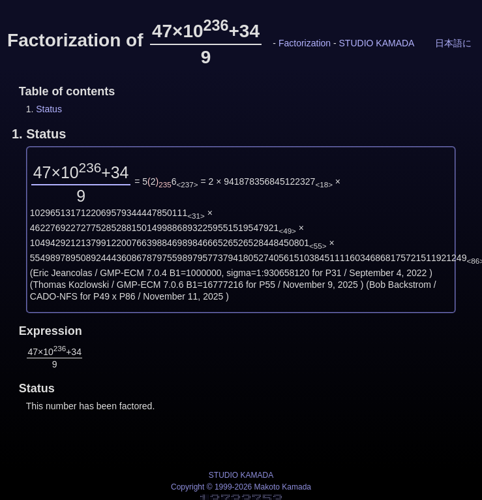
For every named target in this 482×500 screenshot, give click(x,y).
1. (39, 134)
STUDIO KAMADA (377, 43)
